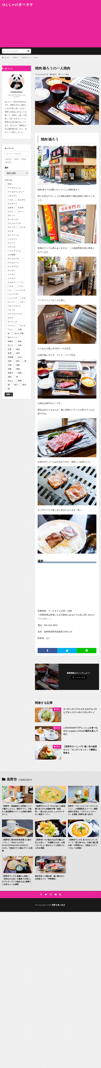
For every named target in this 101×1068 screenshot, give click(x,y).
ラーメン (8, 162)
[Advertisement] (50, 26)
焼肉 (67, 74)
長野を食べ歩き (58, 905)
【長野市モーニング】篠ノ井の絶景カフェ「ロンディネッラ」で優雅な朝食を (80, 749)
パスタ (24, 159)
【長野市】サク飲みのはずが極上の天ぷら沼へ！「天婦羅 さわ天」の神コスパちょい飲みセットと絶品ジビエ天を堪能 (50, 844)
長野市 (15, 58)
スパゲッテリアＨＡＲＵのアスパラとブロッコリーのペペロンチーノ (80, 710)
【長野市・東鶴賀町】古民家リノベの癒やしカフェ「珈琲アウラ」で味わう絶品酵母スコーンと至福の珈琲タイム (16, 810)
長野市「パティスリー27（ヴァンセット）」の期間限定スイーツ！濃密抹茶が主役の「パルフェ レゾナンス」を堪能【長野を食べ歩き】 (83, 810)
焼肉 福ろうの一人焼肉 (30, 58)
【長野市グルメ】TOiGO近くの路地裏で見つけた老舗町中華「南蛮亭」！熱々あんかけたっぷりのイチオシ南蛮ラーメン (50, 810)
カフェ (16, 159)
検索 (8, 394)
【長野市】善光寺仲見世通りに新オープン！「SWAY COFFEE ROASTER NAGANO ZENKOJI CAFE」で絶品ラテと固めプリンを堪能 (17, 845)
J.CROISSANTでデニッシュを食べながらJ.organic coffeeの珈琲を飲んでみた (80, 730)
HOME (6, 58)
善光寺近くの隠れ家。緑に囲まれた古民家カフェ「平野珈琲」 (49, 877)
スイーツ (8, 159)
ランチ (62, 74)
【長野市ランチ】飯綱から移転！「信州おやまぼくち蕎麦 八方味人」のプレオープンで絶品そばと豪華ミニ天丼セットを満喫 (17, 880)
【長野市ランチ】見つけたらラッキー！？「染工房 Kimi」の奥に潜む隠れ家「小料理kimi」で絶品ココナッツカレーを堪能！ (83, 844)
